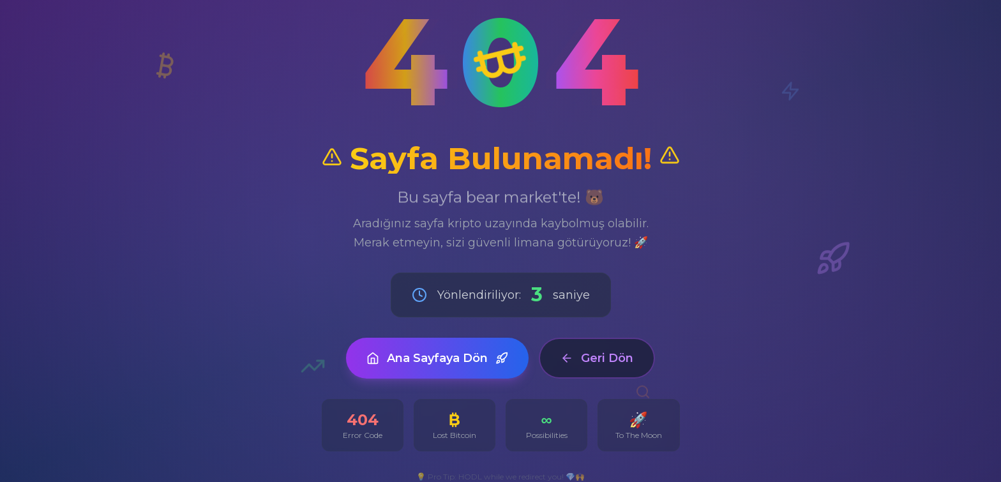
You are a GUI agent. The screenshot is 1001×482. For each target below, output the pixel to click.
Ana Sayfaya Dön (437, 358)
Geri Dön (597, 358)
